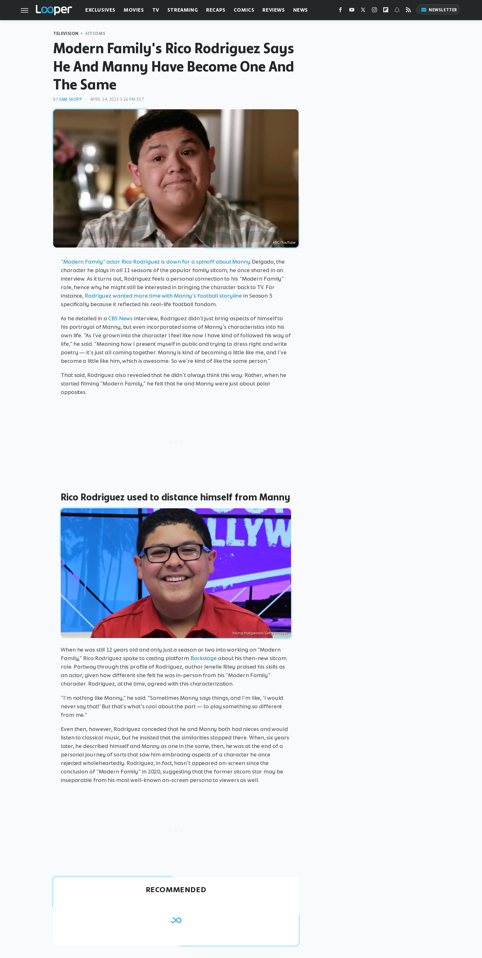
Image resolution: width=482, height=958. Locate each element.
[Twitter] (363, 11)
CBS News (120, 318)
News (300, 10)
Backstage (203, 658)
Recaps (216, 10)
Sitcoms (95, 33)
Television (66, 33)
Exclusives (100, 10)
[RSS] (408, 11)
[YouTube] (352, 11)
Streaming (182, 10)
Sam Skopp (70, 99)
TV (155, 10)
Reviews (273, 10)
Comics (244, 10)
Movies (134, 10)
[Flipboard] (386, 11)
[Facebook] (340, 11)
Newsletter (439, 10)
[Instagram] (374, 11)
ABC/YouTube (284, 242)
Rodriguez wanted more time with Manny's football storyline (163, 295)
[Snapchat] (397, 11)
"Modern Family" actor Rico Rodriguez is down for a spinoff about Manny (155, 261)
